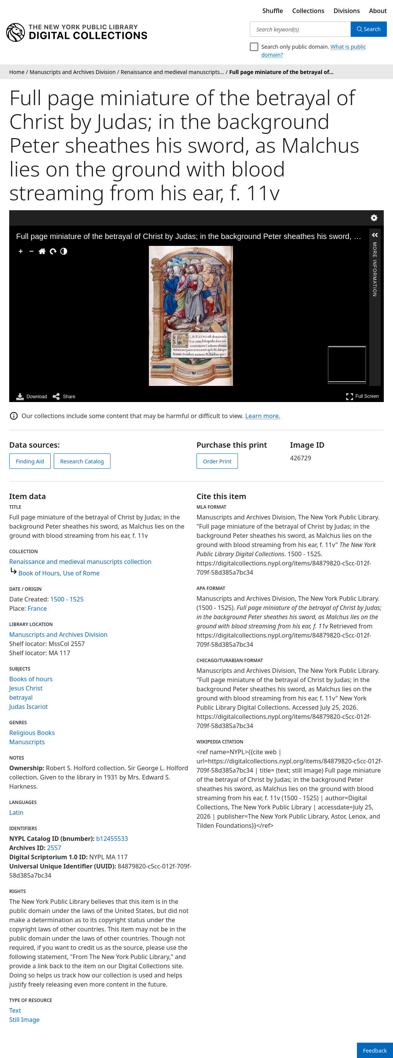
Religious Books (32, 732)
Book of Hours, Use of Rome (58, 573)
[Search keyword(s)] (300, 29)
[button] (375, 235)
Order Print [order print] (217, 461)
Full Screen (362, 396)
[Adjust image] (63, 251)
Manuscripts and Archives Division (58, 634)
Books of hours (31, 679)
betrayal (21, 697)
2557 (54, 848)
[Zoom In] (20, 251)
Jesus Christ (26, 688)
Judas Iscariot (28, 706)
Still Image (24, 1019)
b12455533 (112, 838)
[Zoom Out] (31, 251)
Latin (16, 812)
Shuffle (273, 11)
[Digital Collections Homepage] (76, 32)
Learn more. (262, 416)
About (378, 11)
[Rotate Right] (53, 251)
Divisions (347, 11)
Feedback (375, 1050)
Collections (308, 11)
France (37, 608)
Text (15, 1010)
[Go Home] (42, 251)
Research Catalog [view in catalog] (82, 461)
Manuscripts (27, 742)
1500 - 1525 (67, 599)
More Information (374, 245)
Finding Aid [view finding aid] (30, 461)
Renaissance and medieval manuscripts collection (80, 561)
